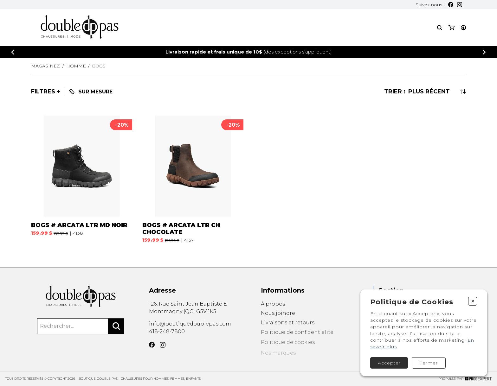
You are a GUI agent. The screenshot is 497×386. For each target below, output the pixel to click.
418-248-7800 (167, 340)
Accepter (389, 363)
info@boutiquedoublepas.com (190, 331)
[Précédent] (12, 52)
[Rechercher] (116, 335)
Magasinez (45, 66)
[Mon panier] (452, 28)
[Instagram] (459, 5)
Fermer (428, 363)
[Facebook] (450, 5)
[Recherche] (439, 28)
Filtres (43, 91)
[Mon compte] (463, 28)
